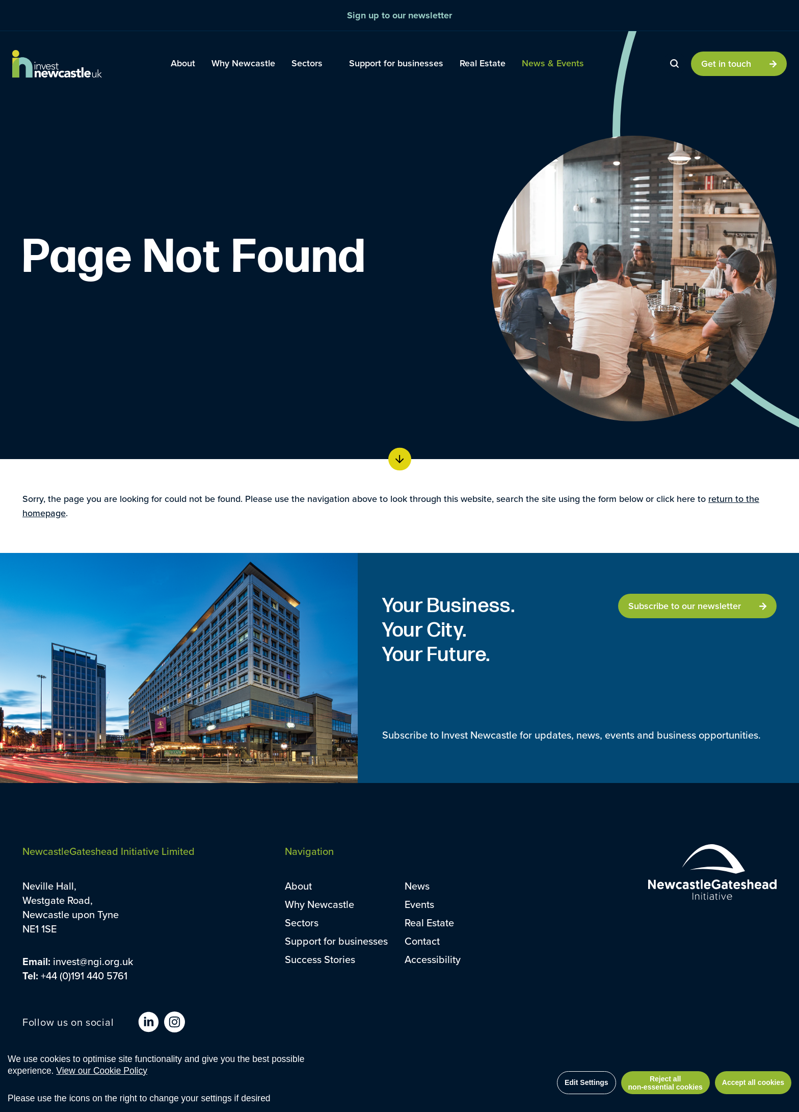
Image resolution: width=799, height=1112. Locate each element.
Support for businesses (336, 940)
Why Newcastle (319, 904)
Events (419, 904)
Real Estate (429, 922)
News (417, 885)
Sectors (301, 922)
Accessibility (433, 959)
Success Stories (320, 959)
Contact (422, 940)
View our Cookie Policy (101, 1071)
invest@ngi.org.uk (93, 961)
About (298, 885)
